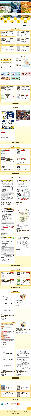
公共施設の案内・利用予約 (23, 411)
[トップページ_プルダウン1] (6, 14)
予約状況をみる (25, 22)
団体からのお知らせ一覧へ (16, 265)
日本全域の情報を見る (18, 68)
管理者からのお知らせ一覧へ (15, 287)
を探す (8, 19)
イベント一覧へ (16, 103)
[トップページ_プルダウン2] (21, 14)
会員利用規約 (15, 411)
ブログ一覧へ (15, 399)
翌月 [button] (10, 59)
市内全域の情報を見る (18, 65)
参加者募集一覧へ (16, 142)
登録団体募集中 (11, 411)
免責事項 (19, 411)
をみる (15, 19)
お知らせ (5, 22)
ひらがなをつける (28, 0)
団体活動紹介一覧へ (15, 173)
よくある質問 (7, 411)
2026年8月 (6, 59)
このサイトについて (3, 411)
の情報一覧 (28, 19)
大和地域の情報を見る (18, 64)
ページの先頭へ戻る (29, 409)
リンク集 (28, 411)
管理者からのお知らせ (2, 19)
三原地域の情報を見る (18, 60)
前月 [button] (1, 59)
